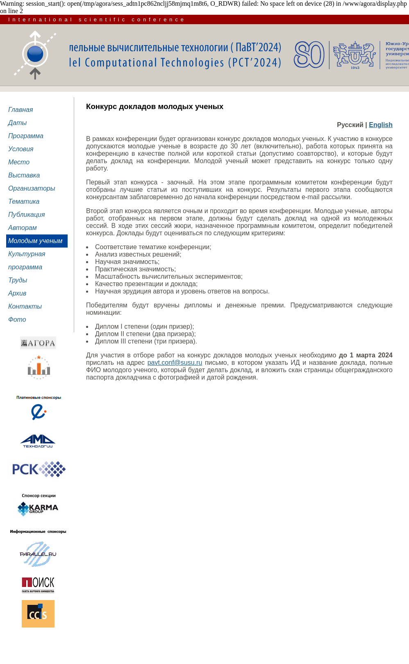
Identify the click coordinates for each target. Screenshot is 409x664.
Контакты (25, 306)
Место (19, 162)
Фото (17, 319)
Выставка (24, 175)
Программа (25, 135)
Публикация (26, 214)
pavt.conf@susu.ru (175, 362)
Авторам (22, 227)
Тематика (24, 201)
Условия (21, 149)
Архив (17, 293)
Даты (17, 122)
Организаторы (31, 188)
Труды (17, 280)
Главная (20, 109)
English (381, 124)
